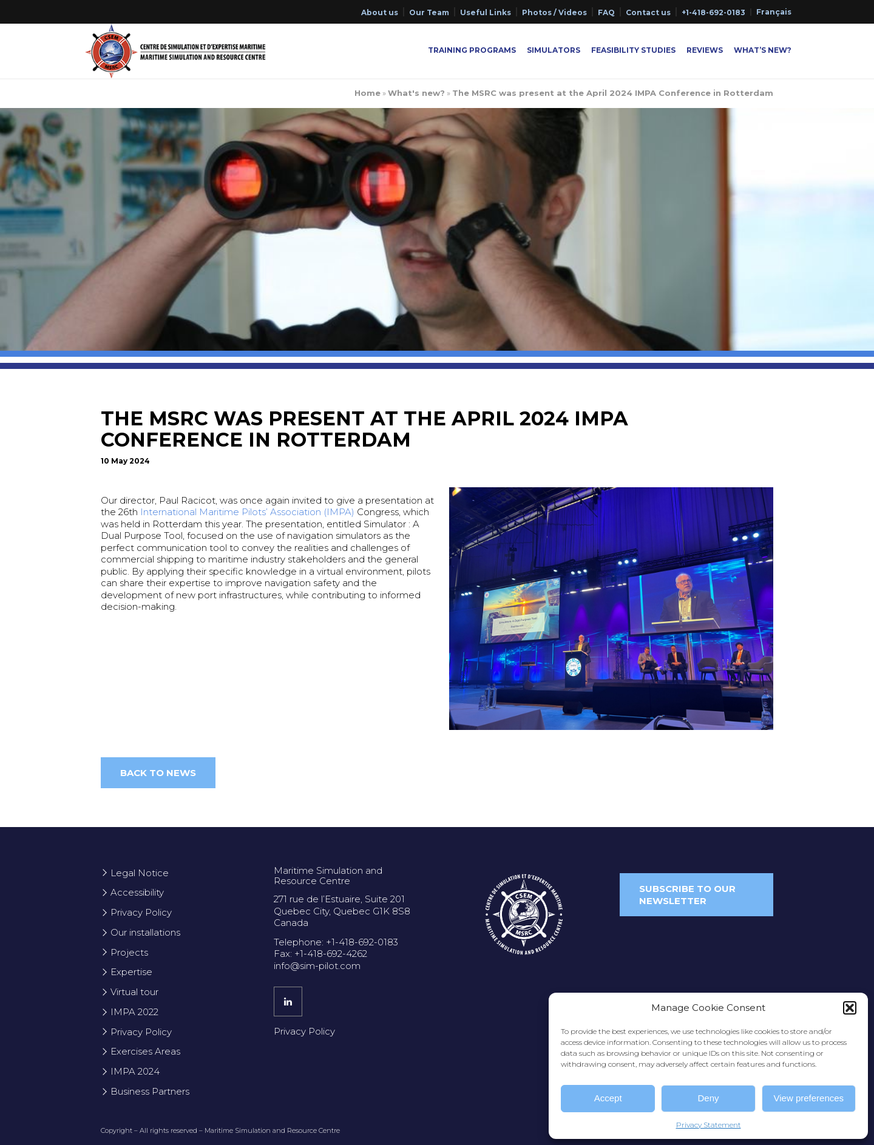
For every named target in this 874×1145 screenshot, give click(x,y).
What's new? (416, 93)
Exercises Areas (145, 1051)
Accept (608, 1098)
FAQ (606, 12)
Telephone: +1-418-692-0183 (336, 942)
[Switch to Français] (773, 12)
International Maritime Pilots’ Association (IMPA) (247, 512)
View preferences (809, 1098)
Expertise (131, 972)
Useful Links (485, 12)
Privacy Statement (708, 1124)
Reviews (704, 50)
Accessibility (137, 892)
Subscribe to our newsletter (687, 895)
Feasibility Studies (633, 50)
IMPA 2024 (135, 1071)
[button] (850, 1008)
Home (367, 93)
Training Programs (472, 50)
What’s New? (762, 50)
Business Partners (149, 1091)
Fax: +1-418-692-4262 (320, 953)
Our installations (145, 932)
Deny (708, 1098)
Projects (129, 952)
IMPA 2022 (134, 1012)
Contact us (648, 12)
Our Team (429, 12)
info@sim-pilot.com (317, 965)
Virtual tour (134, 992)
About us (379, 12)
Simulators (553, 50)
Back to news (158, 773)
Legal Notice (139, 873)
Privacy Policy (141, 912)
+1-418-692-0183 (713, 12)
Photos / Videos (554, 12)
